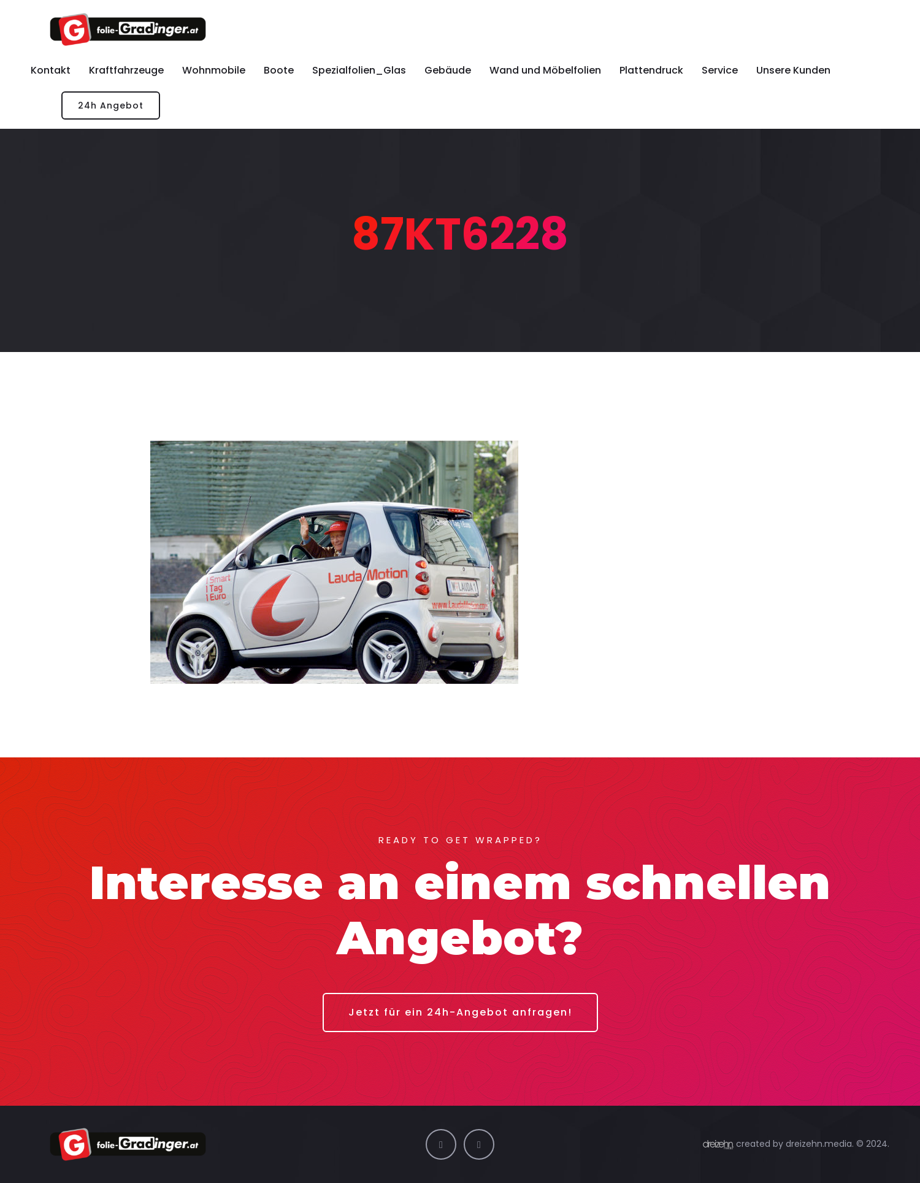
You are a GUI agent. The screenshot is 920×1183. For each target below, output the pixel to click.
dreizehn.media (819, 1144)
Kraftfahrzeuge (126, 70)
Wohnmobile (213, 70)
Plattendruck (651, 70)
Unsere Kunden (793, 70)
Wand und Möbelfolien (545, 70)
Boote (279, 70)
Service (720, 70)
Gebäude (447, 70)
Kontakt (51, 70)
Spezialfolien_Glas (359, 70)
